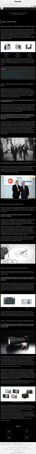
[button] (2, 8)
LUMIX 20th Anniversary (17, 443)
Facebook (10, 447)
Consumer (3, 443)
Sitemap (6, 449)
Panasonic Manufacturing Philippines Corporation (9, 4)
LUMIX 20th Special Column (6, 444)
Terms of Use (11, 449)
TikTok (22, 447)
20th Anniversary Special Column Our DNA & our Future (22, 444)
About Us (29, 449)
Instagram (15, 447)
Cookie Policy (24, 449)
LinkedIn (25, 447)
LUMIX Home (9, 443)
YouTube (18, 447)
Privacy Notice (17, 449)
